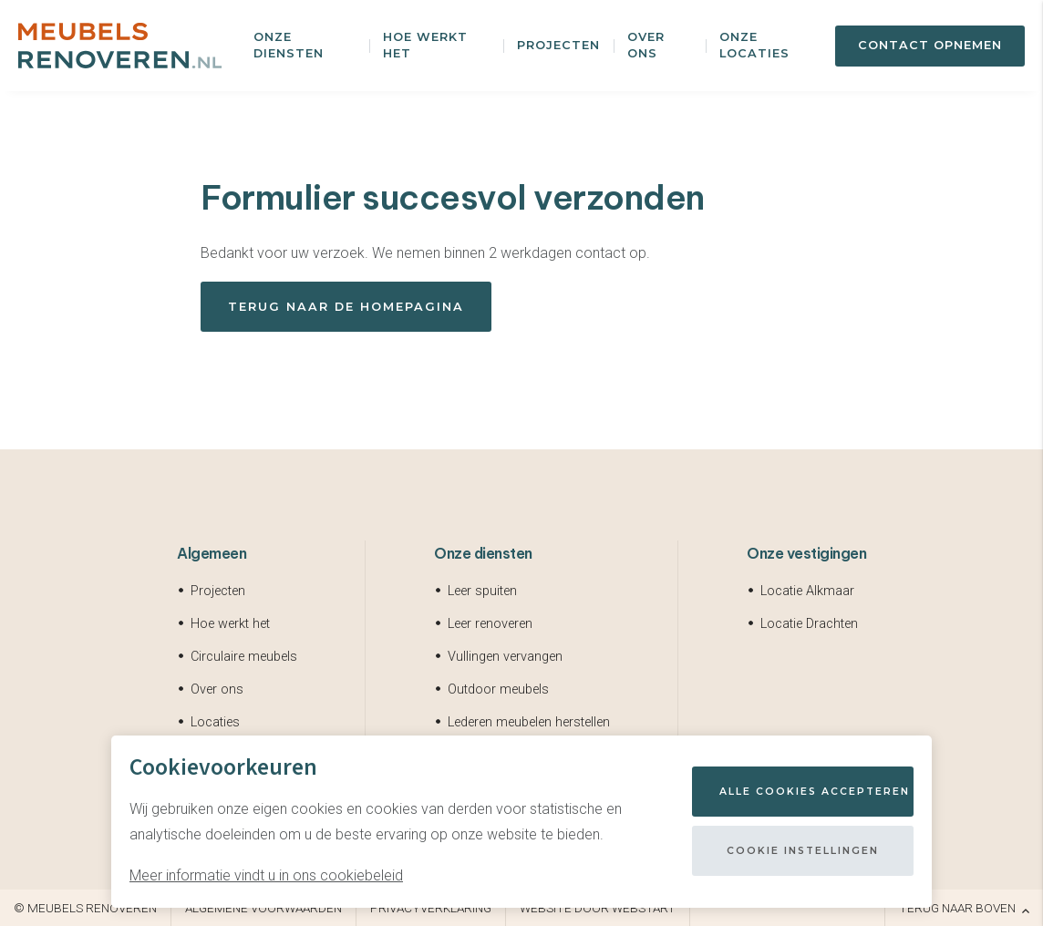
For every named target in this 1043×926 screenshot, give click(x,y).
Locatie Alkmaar (807, 591)
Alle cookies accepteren (814, 791)
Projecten (558, 45)
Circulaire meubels (244, 656)
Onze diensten (288, 45)
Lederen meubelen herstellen (529, 722)
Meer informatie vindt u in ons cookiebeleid (266, 875)
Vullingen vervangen (505, 656)
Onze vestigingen (806, 553)
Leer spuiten (482, 591)
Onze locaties (754, 45)
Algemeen (211, 553)
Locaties (215, 722)
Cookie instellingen (803, 851)
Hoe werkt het (425, 45)
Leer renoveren (490, 624)
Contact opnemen (930, 45)
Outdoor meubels (498, 689)
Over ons (646, 45)
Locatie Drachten (809, 624)
